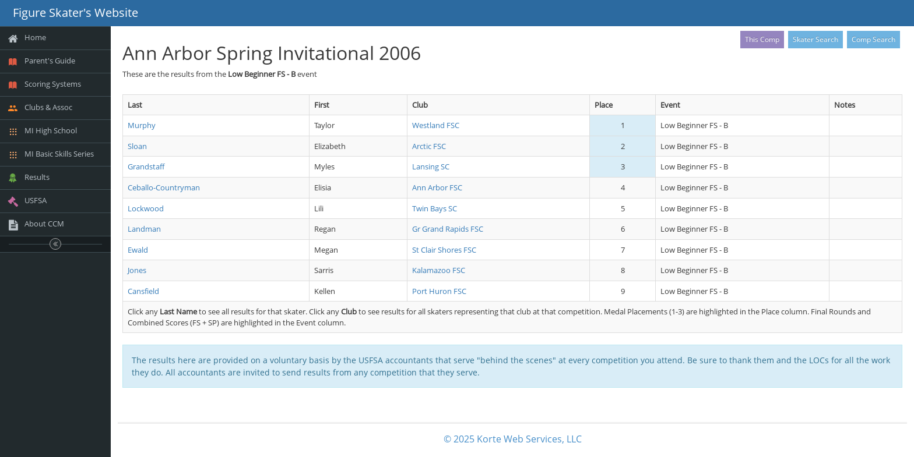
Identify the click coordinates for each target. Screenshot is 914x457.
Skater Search (815, 39)
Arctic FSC (429, 146)
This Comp (762, 39)
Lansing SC (430, 166)
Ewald (138, 250)
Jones (137, 270)
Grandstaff (146, 166)
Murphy (142, 125)
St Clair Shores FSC (444, 250)
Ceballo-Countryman (164, 187)
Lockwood (146, 208)
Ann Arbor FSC (437, 187)
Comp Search (873, 39)
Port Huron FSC (439, 291)
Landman (144, 229)
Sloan (137, 146)
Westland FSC (435, 125)
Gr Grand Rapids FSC (447, 229)
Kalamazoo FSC (438, 270)
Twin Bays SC (434, 208)
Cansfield (143, 291)
